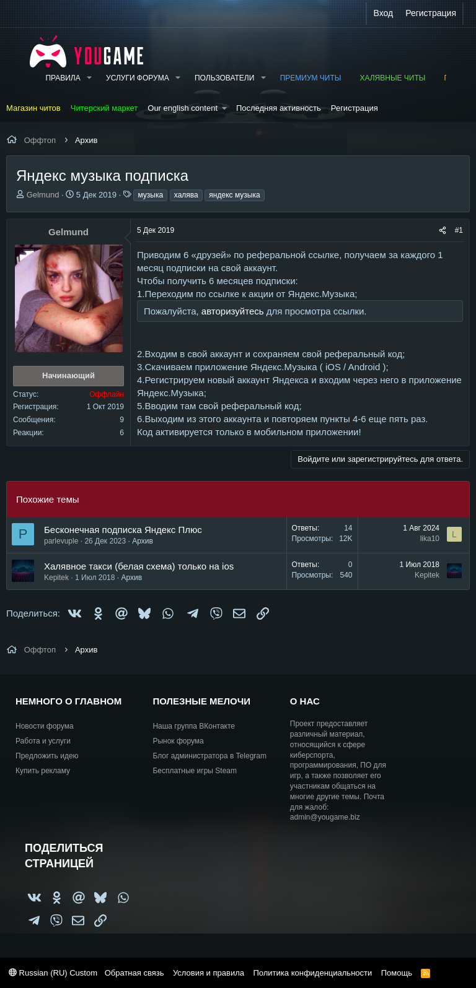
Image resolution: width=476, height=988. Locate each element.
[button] (89, 78)
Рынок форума (177, 741)
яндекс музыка (234, 195)
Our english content (183, 108)
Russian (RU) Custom (53, 972)
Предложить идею (47, 756)
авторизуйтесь (232, 311)
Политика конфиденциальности (312, 972)
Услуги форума (137, 78)
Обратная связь (134, 972)
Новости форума (44, 726)
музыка (150, 195)
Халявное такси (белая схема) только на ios (139, 566)
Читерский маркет (104, 108)
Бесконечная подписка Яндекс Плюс (123, 529)
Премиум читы (311, 78)
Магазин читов (33, 108)
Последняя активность (278, 108)
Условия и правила (208, 972)
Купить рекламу (42, 770)
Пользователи (224, 78)
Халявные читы (392, 78)
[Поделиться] (442, 230)
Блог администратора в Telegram (209, 756)
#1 (459, 230)
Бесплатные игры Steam (194, 770)
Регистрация (354, 108)
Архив (142, 541)
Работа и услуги (43, 741)
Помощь (396, 972)
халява (186, 195)
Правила (62, 78)
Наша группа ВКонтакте (193, 726)
